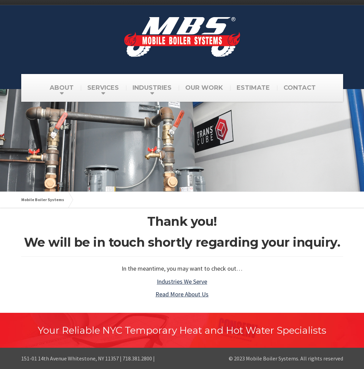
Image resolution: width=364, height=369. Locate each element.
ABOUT (62, 87)
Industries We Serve (182, 281)
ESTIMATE (253, 87)
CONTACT (300, 87)
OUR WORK (204, 87)
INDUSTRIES (152, 87)
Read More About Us (182, 294)
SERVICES (103, 87)
